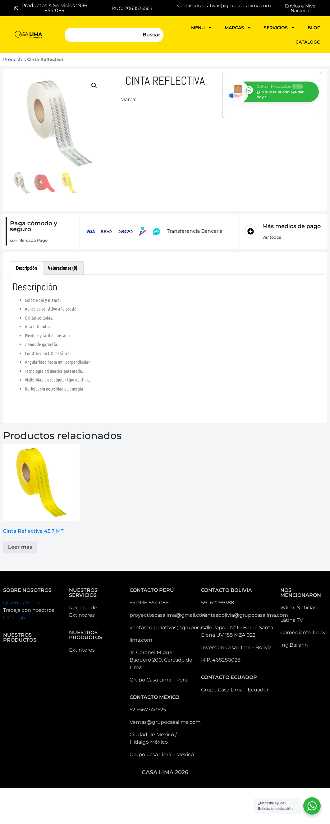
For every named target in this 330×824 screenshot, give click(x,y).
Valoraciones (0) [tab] (62, 268)
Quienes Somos (22, 603)
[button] (94, 85)
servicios (279, 27)
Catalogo (14, 617)
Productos (14, 59)
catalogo (308, 42)
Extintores (82, 650)
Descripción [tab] (26, 268)
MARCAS (238, 27)
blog (314, 27)
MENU (201, 27)
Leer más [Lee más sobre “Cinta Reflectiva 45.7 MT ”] (20, 547)
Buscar (151, 35)
